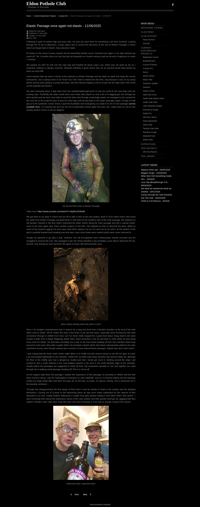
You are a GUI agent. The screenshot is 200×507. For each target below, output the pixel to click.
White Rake (148, 140)
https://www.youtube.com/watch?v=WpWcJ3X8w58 (61, 211)
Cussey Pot (148, 68)
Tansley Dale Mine (151, 128)
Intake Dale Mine (150, 102)
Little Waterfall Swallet (152, 106)
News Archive (149, 40)
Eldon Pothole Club (46, 3)
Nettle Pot (147, 113)
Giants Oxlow (148, 91)
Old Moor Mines (150, 117)
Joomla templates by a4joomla (100, 504)
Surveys (146, 43)
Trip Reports (149, 148)
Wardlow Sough (150, 132)
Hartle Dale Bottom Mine (153, 98)
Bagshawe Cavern (152, 28)
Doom (145, 72)
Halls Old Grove (150, 95)
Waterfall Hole (149, 136)
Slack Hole (147, 125)
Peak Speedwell (150, 121)
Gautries (146, 87)
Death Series (148, 76)
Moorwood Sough (150, 110)
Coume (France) (150, 65)
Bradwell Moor (149, 61)
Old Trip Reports (150, 152)
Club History (149, 36)
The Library (148, 156)
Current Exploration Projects (148, 51)
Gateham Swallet (150, 83)
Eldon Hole (147, 80)
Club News (147, 32)
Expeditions (148, 144)
